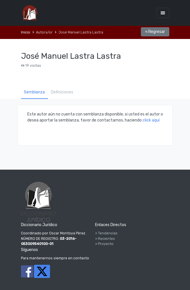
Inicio (25, 32)
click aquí (151, 120)
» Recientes (105, 239)
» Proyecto (104, 244)
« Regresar (155, 31)
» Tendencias (106, 233)
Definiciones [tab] (62, 92)
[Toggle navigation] (163, 13)
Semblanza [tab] (34, 92)
